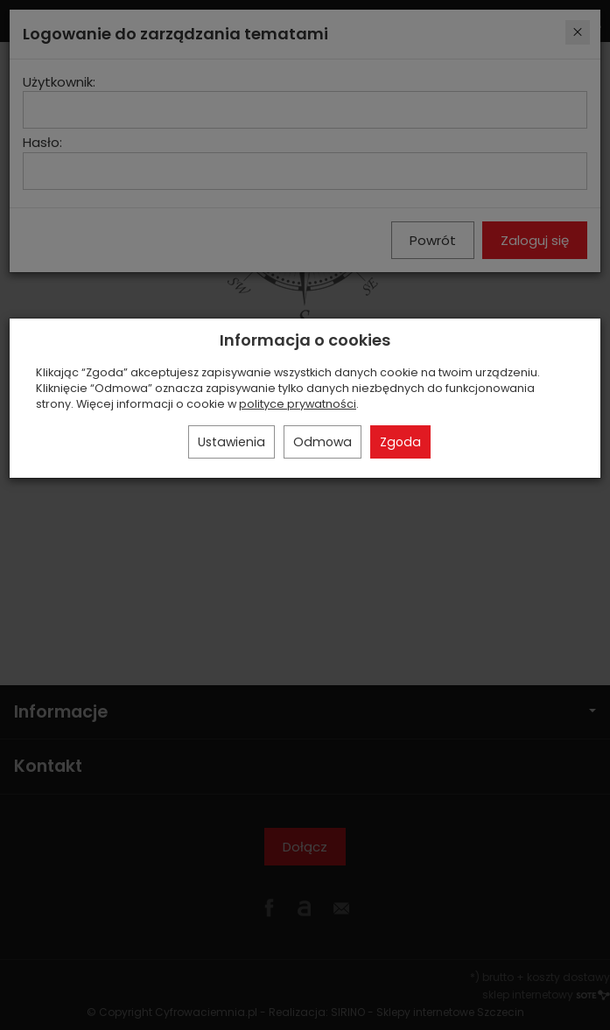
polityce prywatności (297, 403)
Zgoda (400, 442)
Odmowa (322, 442)
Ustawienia (231, 442)
